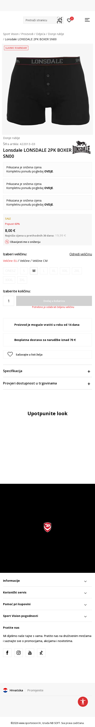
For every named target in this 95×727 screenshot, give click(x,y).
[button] (43, 20)
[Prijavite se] (69, 20)
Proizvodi (27, 34)
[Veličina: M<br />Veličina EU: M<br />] (34, 270)
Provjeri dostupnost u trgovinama (46, 383)
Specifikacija (46, 371)
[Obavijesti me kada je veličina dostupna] (10, 270)
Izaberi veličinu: (15, 254)
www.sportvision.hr (30, 723)
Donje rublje (56, 34)
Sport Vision (11, 34)
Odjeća (40, 34)
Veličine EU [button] (10, 260)
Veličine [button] (25, 260)
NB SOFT (55, 723)
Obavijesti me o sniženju (25, 242)
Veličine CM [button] (40, 260)
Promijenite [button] (35, 690)
